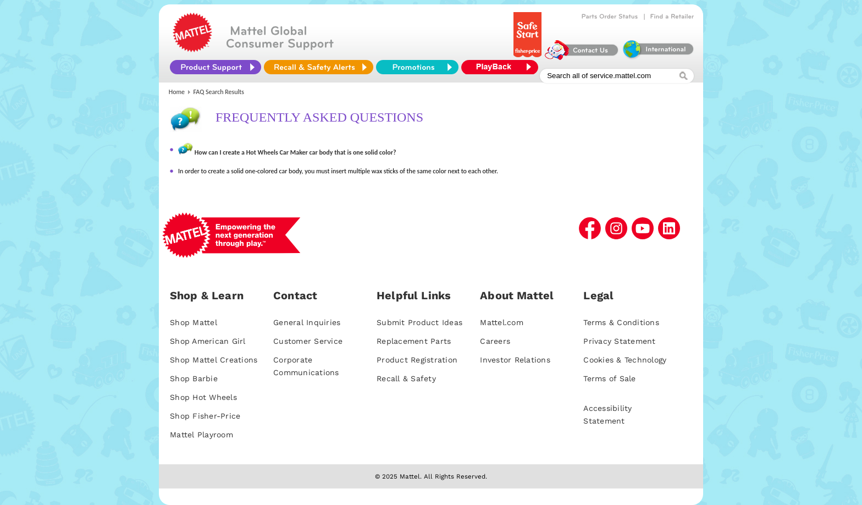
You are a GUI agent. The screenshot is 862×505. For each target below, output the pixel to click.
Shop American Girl (208, 341)
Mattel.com (501, 322)
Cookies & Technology (624, 359)
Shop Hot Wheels (203, 397)
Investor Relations (515, 359)
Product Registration (417, 359)
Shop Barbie (194, 378)
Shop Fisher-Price (205, 415)
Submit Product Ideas (419, 322)
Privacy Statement (619, 341)
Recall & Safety (406, 378)
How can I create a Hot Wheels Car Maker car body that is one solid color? (295, 152)
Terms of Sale (609, 378)
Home (177, 92)
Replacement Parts (414, 341)
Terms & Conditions (621, 322)
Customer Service (307, 341)
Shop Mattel (193, 322)
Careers (495, 341)
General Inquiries (306, 322)
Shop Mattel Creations (213, 359)
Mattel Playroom (201, 434)
